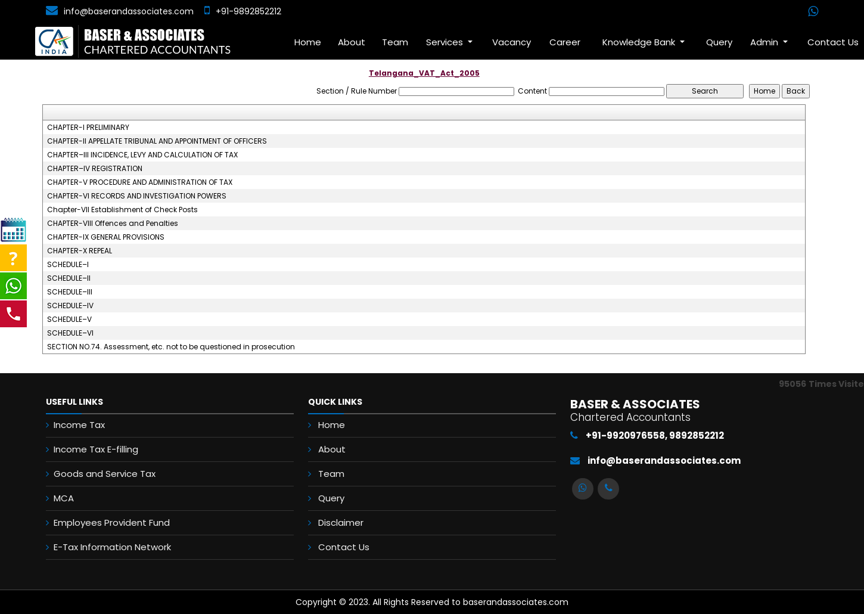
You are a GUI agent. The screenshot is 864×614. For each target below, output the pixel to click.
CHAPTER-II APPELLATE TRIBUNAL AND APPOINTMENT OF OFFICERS (157, 141)
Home (307, 42)
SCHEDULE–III (69, 292)
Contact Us (343, 547)
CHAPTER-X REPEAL (79, 251)
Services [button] (445, 42)
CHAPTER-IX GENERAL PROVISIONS (105, 237)
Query (719, 42)
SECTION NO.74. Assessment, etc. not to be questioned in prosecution (171, 347)
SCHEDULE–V (69, 319)
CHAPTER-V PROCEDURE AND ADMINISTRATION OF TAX (139, 182)
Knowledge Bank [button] (639, 42)
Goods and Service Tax (105, 473)
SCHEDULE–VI (70, 333)
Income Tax (79, 424)
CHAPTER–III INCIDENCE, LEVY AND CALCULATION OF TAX (142, 155)
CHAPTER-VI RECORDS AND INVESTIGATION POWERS (136, 196)
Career (564, 42)
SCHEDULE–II (69, 278)
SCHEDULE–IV (70, 306)
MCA (64, 498)
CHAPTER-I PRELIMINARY (88, 127)
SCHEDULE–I (68, 264)
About (351, 42)
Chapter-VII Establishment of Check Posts (122, 210)
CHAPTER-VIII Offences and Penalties (112, 223)
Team (395, 42)
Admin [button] (765, 42)
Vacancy (511, 42)
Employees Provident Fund (112, 522)
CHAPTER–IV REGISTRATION (94, 168)
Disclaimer (340, 522)
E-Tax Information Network (112, 547)
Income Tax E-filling (96, 449)
